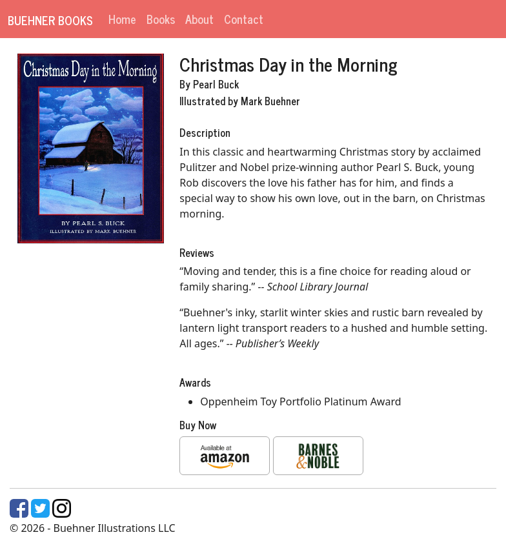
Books (161, 18)
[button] (224, 455)
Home (122, 18)
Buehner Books (50, 20)
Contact (243, 18)
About (199, 18)
